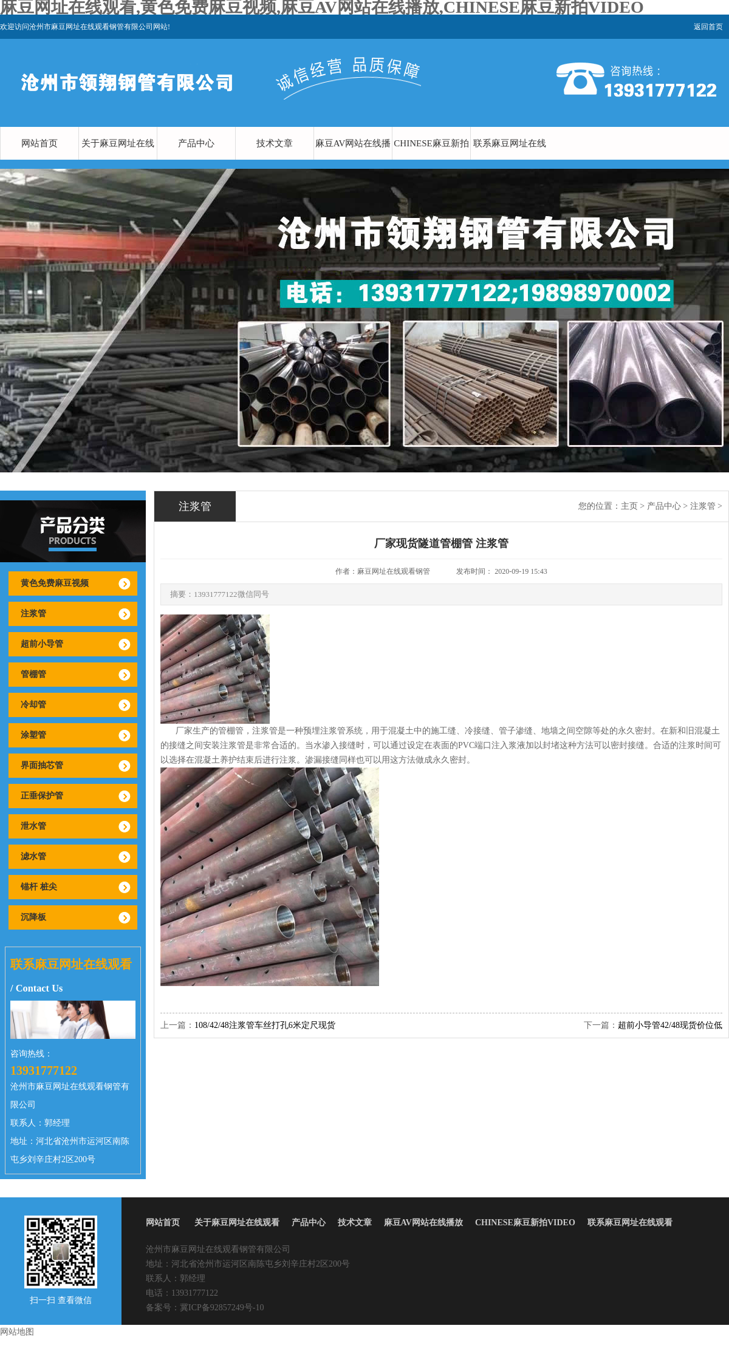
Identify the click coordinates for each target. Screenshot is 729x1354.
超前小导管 (42, 643)
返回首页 (708, 26)
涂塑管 (33, 735)
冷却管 (33, 704)
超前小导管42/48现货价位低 (670, 1025)
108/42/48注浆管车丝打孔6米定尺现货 (264, 1025)
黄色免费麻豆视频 (55, 583)
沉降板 (33, 917)
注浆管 (33, 613)
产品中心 (196, 143)
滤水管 (33, 856)
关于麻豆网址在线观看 (117, 159)
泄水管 (33, 826)
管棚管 (33, 674)
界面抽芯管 (42, 765)
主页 (629, 506)
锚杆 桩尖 (39, 886)
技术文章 (274, 143)
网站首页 (39, 143)
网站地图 (17, 1331)
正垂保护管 (42, 795)
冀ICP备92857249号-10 (222, 1307)
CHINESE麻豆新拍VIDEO (431, 159)
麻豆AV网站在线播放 (353, 159)
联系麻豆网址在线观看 (509, 159)
